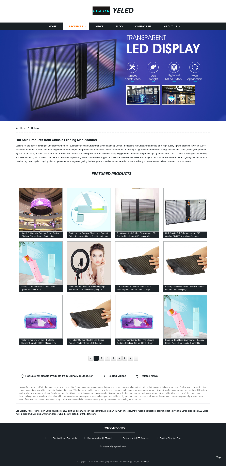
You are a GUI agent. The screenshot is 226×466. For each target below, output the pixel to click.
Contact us (143, 26)
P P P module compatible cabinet (148, 411)
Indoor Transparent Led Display (98, 411)
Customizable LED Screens (144, 438)
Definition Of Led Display (83, 414)
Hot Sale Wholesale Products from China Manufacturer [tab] (57, 376)
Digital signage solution (123, 446)
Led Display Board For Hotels (71, 438)
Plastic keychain (173, 411)
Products (76, 26)
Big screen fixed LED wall (108, 438)
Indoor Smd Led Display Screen (36, 414)
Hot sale (35, 128)
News (99, 26)
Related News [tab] (147, 376)
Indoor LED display (61, 414)
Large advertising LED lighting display (64, 411)
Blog (119, 26)
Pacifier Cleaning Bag (178, 438)
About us (170, 26)
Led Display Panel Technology (30, 411)
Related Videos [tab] (114, 376)
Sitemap (144, 461)
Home (52, 26)
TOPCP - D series (123, 411)
